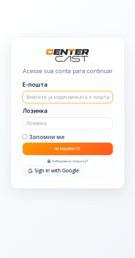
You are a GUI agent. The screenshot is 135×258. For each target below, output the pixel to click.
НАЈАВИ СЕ (67, 148)
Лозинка (35, 110)
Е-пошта (35, 84)
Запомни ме (47, 136)
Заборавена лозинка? (68, 161)
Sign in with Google (53, 170)
